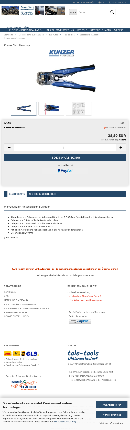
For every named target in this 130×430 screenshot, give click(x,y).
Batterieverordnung (16, 312)
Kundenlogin (117, 2)
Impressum (10, 291)
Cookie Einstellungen (16, 316)
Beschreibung (17, 193)
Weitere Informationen (112, 423)
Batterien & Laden (100, 29)
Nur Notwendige (112, 414)
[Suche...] (73, 12)
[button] (9, 147)
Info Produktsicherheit (42, 193)
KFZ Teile (82, 29)
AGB (6, 295)
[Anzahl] (65, 147)
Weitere (118, 29)
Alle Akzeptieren (112, 404)
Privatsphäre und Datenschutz (22, 304)
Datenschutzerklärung (65, 421)
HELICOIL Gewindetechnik (60, 29)
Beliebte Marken (83, 2)
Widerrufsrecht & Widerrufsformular (26, 308)
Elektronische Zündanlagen (25, 29)
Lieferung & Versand (16, 300)
